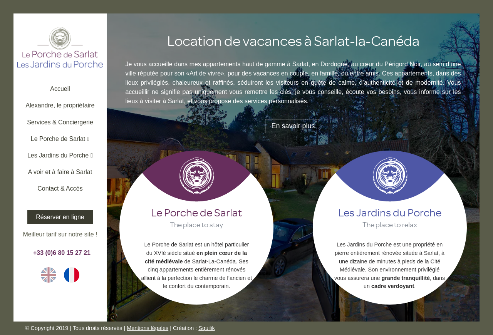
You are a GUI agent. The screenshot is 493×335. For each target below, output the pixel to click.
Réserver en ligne (60, 217)
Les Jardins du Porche (389, 212)
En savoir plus (293, 126)
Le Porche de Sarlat (196, 212)
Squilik (206, 328)
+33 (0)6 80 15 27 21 (60, 253)
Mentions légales (147, 328)
